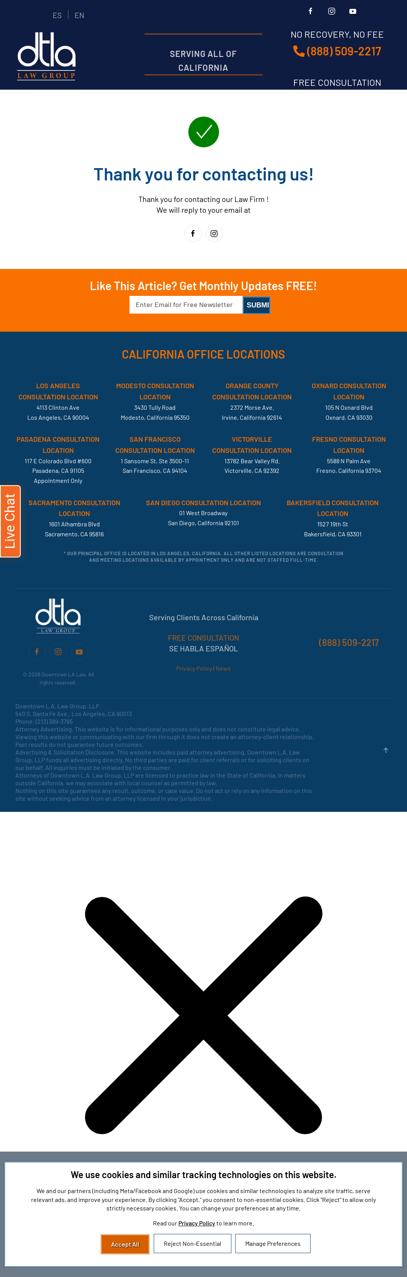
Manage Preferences (273, 1243)
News (223, 668)
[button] (386, 750)
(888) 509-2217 (337, 51)
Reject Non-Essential (192, 1243)
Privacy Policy (194, 668)
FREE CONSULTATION (203, 637)
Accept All (125, 1244)
